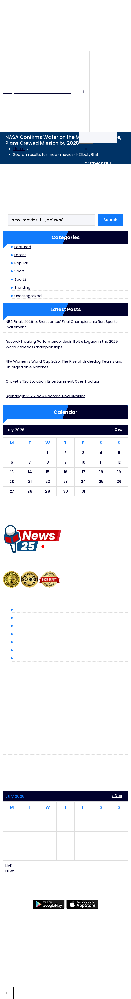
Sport (19, 271)
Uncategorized (28, 295)
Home (19, 149)
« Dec (117, 429)
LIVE (10, 868)
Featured (22, 246)
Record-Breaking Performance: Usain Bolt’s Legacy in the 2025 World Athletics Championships (62, 344)
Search (110, 219)
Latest (20, 254)
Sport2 (20, 279)
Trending (22, 287)
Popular (21, 263)
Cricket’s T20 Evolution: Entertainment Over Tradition (53, 381)
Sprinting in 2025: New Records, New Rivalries (45, 395)
